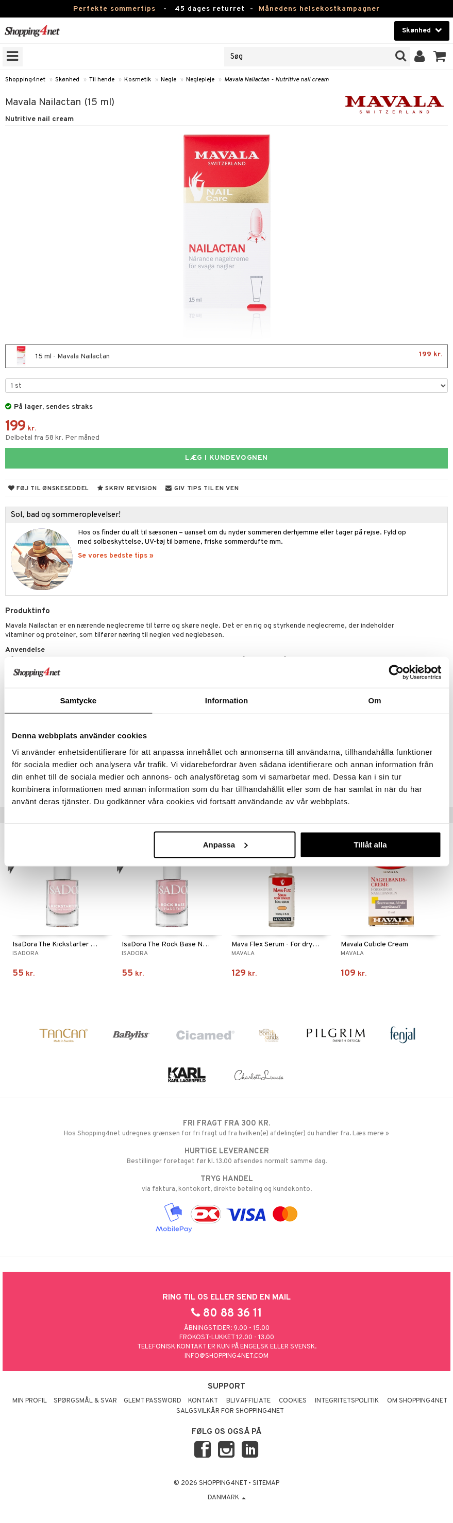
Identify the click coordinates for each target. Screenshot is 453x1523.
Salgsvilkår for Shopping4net (230, 1411)
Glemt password (152, 1401)
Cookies (293, 1401)
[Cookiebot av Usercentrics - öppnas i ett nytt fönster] (396, 672)
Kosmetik (137, 80)
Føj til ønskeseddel (48, 488)
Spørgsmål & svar (85, 1401)
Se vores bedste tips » (116, 555)
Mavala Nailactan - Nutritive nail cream (276, 80)
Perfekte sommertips (114, 9)
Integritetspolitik (347, 1401)
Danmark (227, 1498)
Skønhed (67, 80)
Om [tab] (374, 700)
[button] (439, 56)
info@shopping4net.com (226, 1356)
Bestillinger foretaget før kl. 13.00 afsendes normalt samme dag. (226, 1156)
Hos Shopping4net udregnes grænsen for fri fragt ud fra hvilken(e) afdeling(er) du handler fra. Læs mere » (226, 1128)
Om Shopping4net (417, 1401)
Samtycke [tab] (78, 700)
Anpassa (225, 844)
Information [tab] (226, 700)
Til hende (101, 80)
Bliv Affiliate (248, 1401)
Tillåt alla (370, 844)
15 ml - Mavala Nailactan (226, 356)
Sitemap (266, 1483)
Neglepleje (200, 80)
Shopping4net (25, 80)
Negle (168, 80)
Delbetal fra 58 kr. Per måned (52, 438)
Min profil (29, 1401)
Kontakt (203, 1401)
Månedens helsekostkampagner (319, 9)
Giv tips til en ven (202, 488)
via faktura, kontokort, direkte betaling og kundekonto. (226, 1183)
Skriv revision (127, 488)
